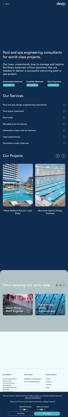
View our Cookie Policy (32, 398)
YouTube (48, 384)
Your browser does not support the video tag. (34, 25)
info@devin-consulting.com (33, 379)
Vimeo (48, 387)
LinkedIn (48, 381)
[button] (58, 156)
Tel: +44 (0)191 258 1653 (31, 381)
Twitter (48, 379)
